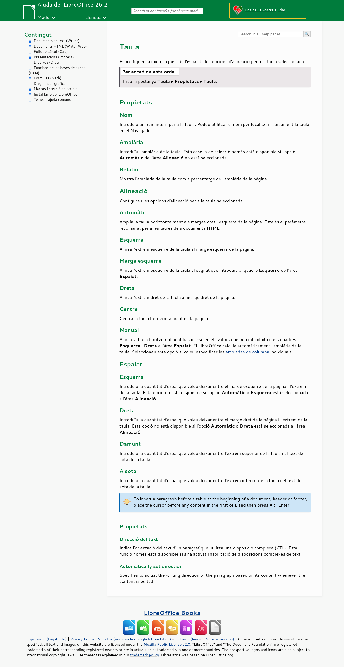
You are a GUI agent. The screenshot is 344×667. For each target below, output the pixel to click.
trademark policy (144, 654)
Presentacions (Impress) (54, 57)
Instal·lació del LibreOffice (55, 94)
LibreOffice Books (172, 612)
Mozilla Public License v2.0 (167, 644)
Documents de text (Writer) (56, 40)
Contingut (38, 34)
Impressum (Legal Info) (46, 639)
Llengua (93, 17)
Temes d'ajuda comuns (52, 99)
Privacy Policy (82, 639)
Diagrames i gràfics (49, 83)
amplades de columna (247, 352)
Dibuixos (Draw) (47, 62)
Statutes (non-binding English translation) (134, 639)
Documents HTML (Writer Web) (60, 46)
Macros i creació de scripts (56, 88)
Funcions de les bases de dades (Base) (57, 70)
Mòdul (44, 17)
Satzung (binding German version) (204, 639)
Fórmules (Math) (47, 78)
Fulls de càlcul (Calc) (51, 51)
